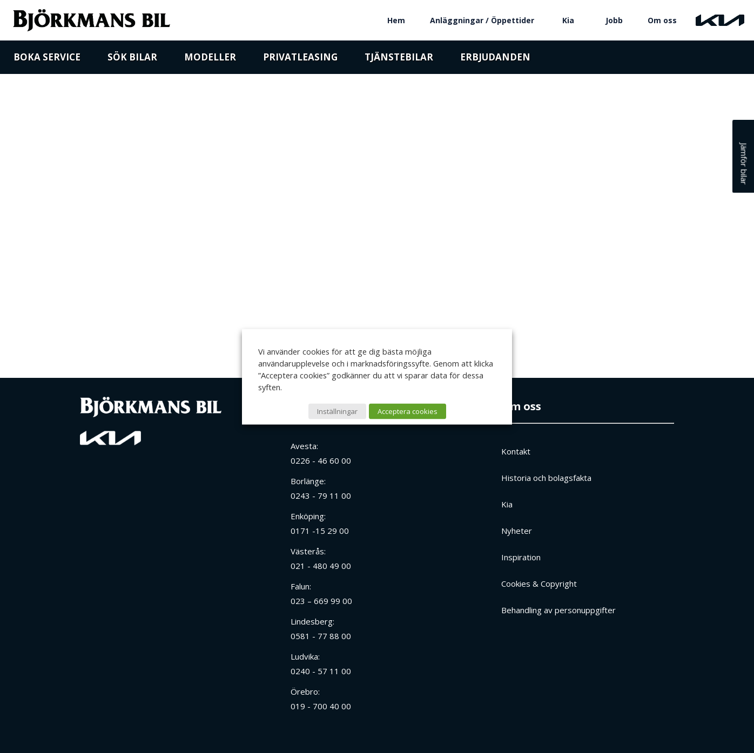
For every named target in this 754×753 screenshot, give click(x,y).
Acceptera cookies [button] (407, 411)
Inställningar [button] (337, 411)
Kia (568, 20)
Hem (396, 20)
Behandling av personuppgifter (558, 610)
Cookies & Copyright (539, 583)
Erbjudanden (495, 61)
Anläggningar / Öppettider (482, 20)
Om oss (662, 20)
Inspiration (521, 557)
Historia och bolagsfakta (546, 477)
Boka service (47, 61)
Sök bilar (132, 61)
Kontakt (515, 451)
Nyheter (516, 530)
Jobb (614, 20)
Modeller (210, 61)
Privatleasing (300, 61)
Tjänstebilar (399, 61)
